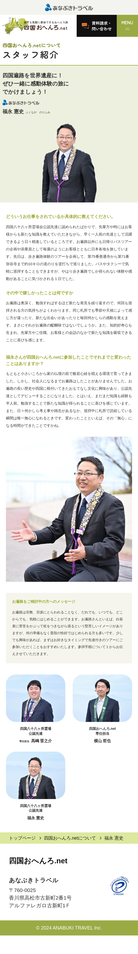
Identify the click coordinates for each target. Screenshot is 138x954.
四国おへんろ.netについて (70, 838)
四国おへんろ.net (38, 861)
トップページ (22, 838)
